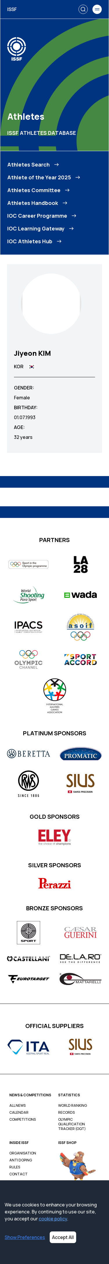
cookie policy (53, 1218)
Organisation (22, 1153)
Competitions (22, 1119)
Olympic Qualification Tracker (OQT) (72, 1124)
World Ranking (72, 1105)
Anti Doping (20, 1160)
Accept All (63, 1237)
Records (66, 1112)
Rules (14, 1167)
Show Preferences (25, 1237)
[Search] (83, 9)
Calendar (18, 1112)
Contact (18, 1174)
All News (17, 1105)
